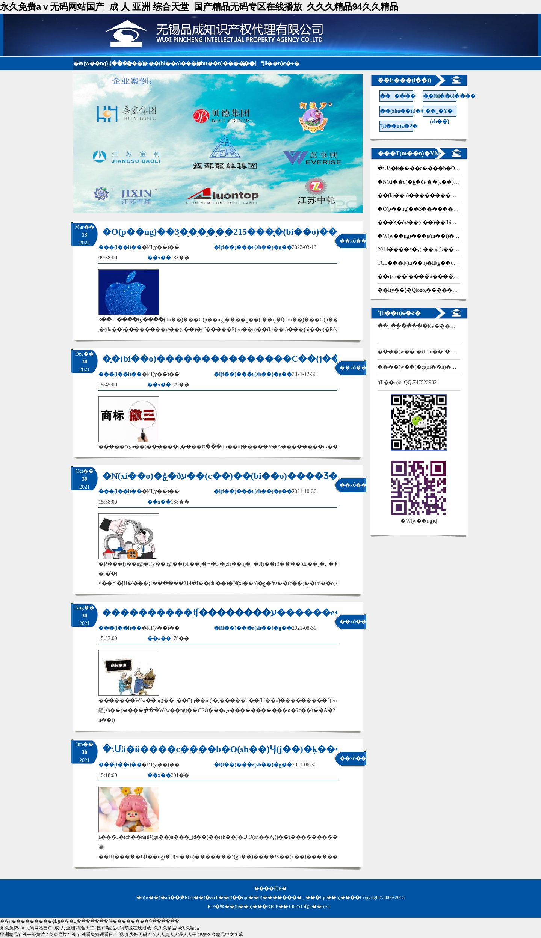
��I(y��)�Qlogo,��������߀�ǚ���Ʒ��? (445, 290)
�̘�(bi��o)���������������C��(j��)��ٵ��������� (274, 358)
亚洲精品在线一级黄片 (22, 934)
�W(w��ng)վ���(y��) (92, 63)
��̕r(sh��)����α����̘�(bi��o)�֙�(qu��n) (444, 276)
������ (130, 63)
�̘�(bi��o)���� (167, 63)
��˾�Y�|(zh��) (439, 112)
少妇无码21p (142, 934)
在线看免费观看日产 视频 (102, 934)
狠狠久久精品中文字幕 (220, 934)
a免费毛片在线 (61, 934)
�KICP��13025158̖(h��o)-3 (296, 906)
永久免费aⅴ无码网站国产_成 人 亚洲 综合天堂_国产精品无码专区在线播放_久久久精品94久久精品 (199, 7)
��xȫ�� (352, 241)
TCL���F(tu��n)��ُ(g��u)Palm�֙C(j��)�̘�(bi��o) (450, 263)
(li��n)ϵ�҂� (280, 63)
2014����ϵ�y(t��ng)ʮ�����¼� (430, 249)
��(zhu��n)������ (205, 63)
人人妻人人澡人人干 (176, 934)
